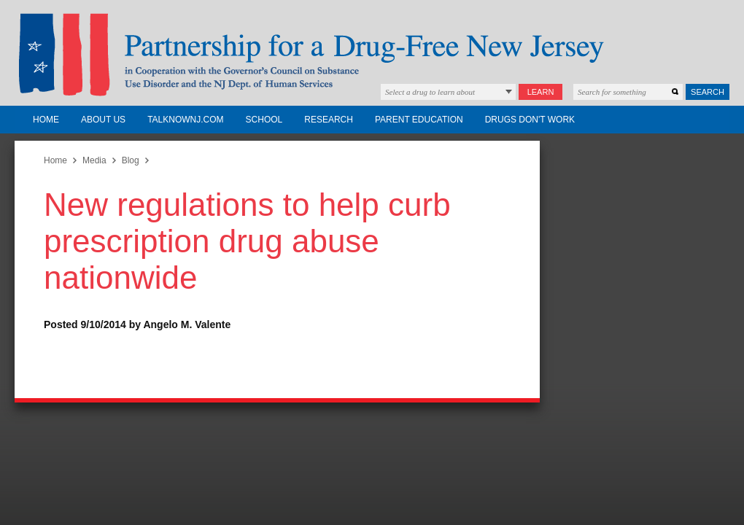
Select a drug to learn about (430, 92)
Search (707, 92)
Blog (130, 160)
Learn (540, 92)
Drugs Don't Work (530, 119)
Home (46, 119)
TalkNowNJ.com (185, 119)
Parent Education (419, 119)
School (264, 119)
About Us (103, 119)
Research (328, 119)
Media (94, 160)
